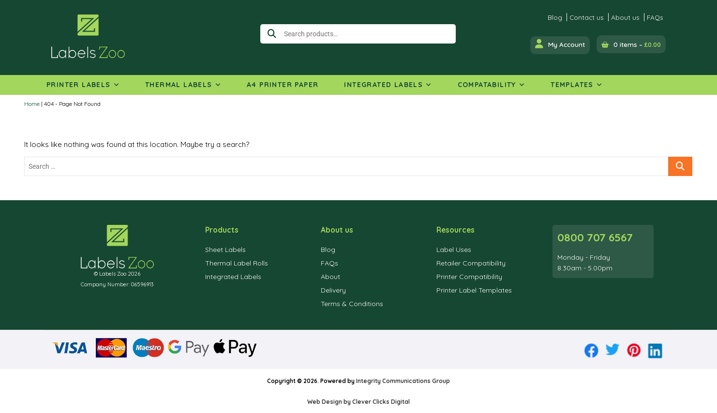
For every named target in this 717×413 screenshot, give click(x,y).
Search (270, 34)
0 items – (637, 44)
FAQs (655, 17)
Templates (572, 84)
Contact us (586, 17)
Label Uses (453, 249)
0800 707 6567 (595, 237)
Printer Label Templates (474, 290)
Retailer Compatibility (471, 263)
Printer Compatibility (469, 276)
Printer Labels (78, 84)
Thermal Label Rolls (236, 263)
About (330, 276)
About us (625, 17)
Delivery (333, 290)
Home (32, 103)
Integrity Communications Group (403, 380)
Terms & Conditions (352, 303)
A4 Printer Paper (282, 84)
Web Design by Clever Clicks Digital (358, 401)
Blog (555, 17)
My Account (560, 44)
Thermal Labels (178, 84)
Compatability (487, 84)
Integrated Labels (383, 84)
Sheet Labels (225, 249)
